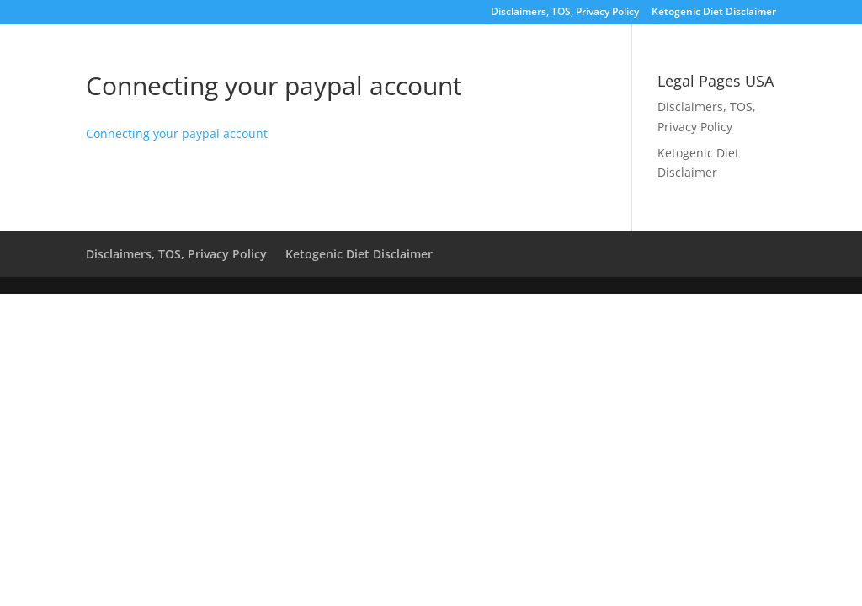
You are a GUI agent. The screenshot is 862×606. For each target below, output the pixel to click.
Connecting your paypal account (177, 133)
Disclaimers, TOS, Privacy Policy (565, 13)
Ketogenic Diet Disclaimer (714, 13)
